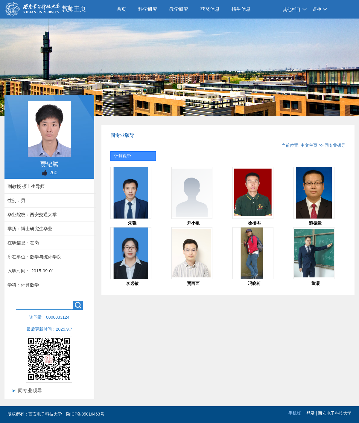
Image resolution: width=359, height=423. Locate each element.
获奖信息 (210, 9)
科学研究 (147, 9)
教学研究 (178, 9)
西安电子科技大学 (335, 413)
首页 (121, 9)
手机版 (294, 413)
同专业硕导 (30, 390)
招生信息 (241, 9)
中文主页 (309, 145)
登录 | (312, 413)
